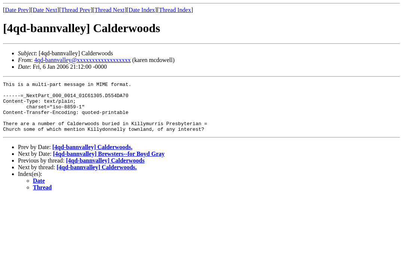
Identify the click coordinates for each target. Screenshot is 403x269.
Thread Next (109, 10)
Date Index (142, 10)
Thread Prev (75, 10)
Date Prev (17, 10)
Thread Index (175, 10)
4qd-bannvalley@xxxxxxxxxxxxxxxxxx (82, 60)
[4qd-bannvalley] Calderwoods (105, 170)
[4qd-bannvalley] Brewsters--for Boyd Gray (109, 164)
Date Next (45, 10)
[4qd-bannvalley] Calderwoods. (92, 157)
